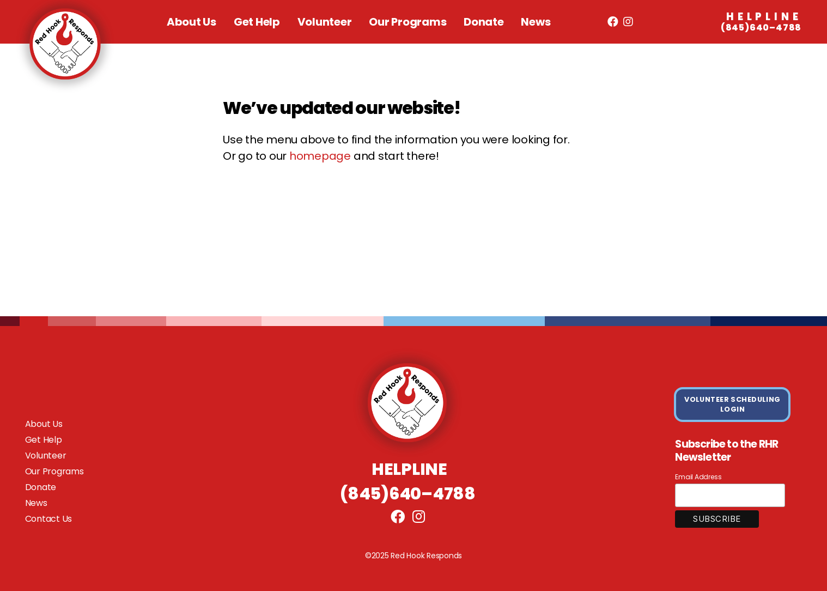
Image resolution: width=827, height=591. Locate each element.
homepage (320, 156)
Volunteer (324, 21)
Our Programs (407, 21)
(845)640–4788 (761, 22)
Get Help (257, 21)
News (535, 21)
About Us (191, 21)
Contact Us (48, 518)
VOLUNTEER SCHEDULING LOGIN (732, 404)
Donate (484, 21)
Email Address (698, 476)
